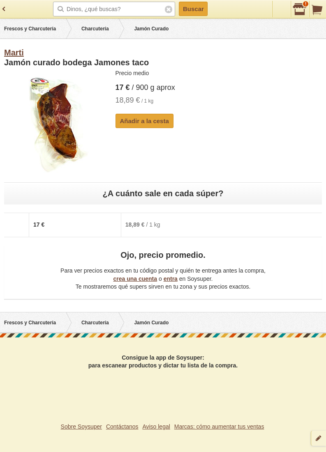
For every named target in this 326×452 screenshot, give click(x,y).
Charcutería (95, 29)
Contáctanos (122, 426)
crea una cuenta (135, 278)
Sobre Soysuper (81, 426)
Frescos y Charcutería (30, 29)
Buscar (193, 8)
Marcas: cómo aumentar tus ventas (219, 426)
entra (171, 278)
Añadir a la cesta (144, 120)
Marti (14, 52)
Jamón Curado (151, 29)
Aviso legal (156, 426)
